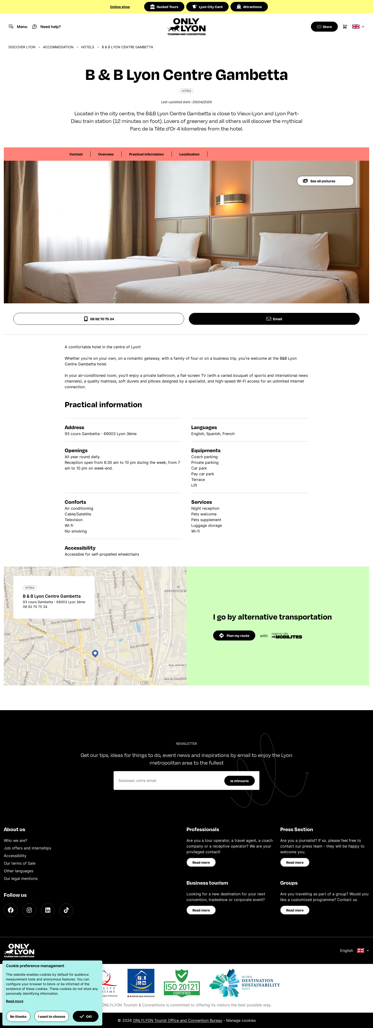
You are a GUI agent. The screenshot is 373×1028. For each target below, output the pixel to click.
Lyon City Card (207, 6)
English (354, 950)
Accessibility (15, 855)
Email (274, 318)
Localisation (189, 154)
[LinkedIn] (48, 910)
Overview (106, 154)
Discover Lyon (22, 47)
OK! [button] (85, 1016)
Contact (76, 154)
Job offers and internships (27, 848)
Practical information (146, 154)
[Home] (186, 26)
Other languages (18, 870)
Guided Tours (164, 6)
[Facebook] (11, 910)
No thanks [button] (18, 1016)
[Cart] (345, 26)
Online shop (120, 7)
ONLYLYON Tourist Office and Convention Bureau (177, 1020)
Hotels (87, 47)
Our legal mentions (21, 878)
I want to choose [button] (51, 1016)
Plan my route (234, 635)
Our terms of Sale (19, 863)
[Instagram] (29, 910)
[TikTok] (66, 910)
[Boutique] (323, 27)
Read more (201, 862)
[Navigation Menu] (18, 26)
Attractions (249, 6)
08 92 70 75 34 (98, 318)
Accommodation (58, 47)
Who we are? (15, 840)
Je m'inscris (239, 780)
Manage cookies (241, 1020)
